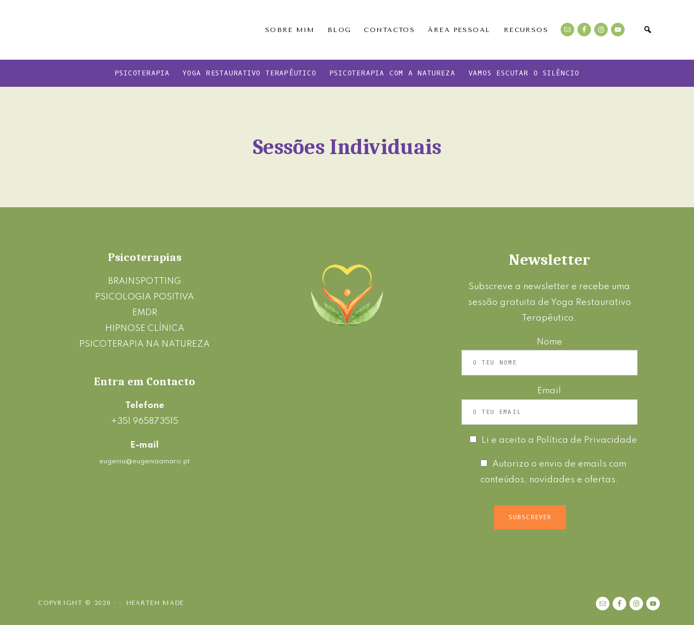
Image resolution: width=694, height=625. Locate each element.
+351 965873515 (144, 421)
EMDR (144, 312)
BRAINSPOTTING (144, 281)
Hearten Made (155, 603)
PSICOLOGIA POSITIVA (144, 297)
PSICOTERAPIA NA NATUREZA (144, 344)
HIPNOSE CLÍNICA (144, 328)
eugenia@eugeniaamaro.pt (144, 461)
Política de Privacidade (586, 440)
